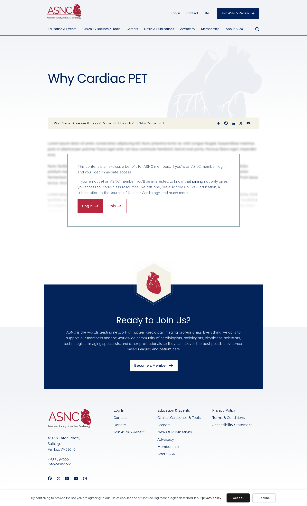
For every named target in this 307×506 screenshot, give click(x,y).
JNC (207, 13)
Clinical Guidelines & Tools (101, 29)
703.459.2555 (58, 459)
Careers (132, 29)
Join (112, 206)
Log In (175, 13)
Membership (210, 29)
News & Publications (159, 29)
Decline (264, 498)
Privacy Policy (224, 411)
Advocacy (187, 29)
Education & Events (62, 29)
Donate (120, 425)
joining (197, 181)
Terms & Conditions (228, 418)
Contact (192, 13)
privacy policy (211, 498)
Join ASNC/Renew (235, 13)
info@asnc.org (59, 464)
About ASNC (235, 29)
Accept (238, 498)
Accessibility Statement (232, 425)
